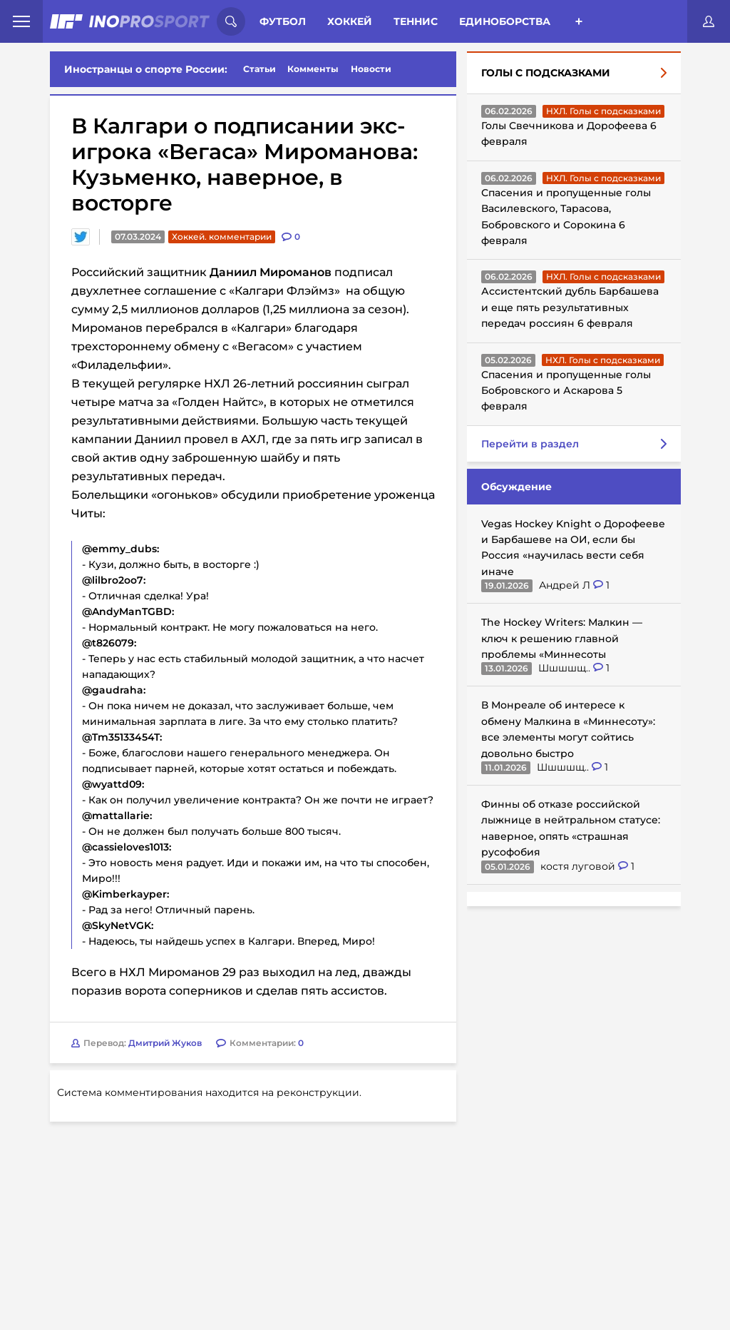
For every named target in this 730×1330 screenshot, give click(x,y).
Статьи (259, 69)
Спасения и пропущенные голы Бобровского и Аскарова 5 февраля (566, 390)
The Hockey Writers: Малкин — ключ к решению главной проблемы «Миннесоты (561, 638)
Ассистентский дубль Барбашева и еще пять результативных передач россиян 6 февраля (570, 307)
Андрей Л (566, 585)
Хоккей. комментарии (222, 236)
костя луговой (579, 866)
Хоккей (349, 21)
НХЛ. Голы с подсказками (603, 111)
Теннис (416, 21)
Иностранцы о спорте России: (145, 69)
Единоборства (504, 21)
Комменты (313, 69)
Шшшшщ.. (565, 667)
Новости (371, 69)
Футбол (282, 21)
